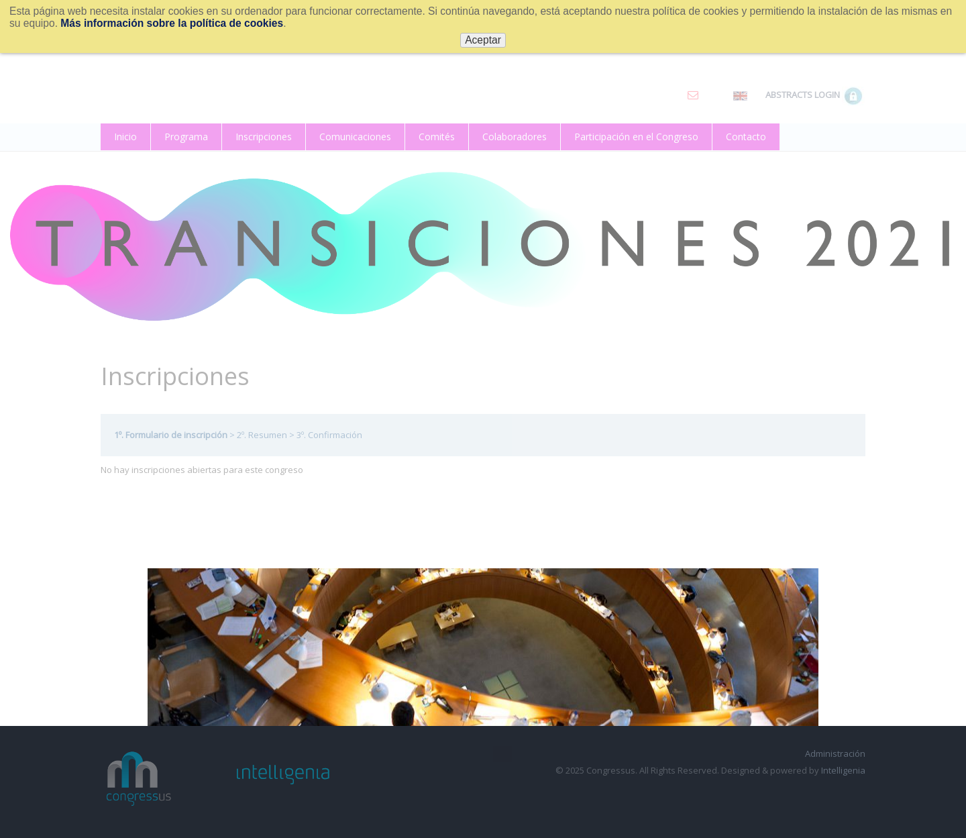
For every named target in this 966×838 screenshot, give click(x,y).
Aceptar (483, 40)
